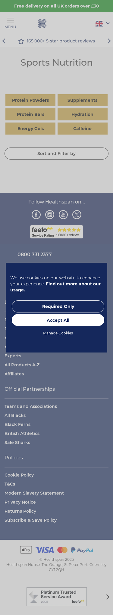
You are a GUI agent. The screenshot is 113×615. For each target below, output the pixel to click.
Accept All (58, 320)
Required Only (58, 306)
